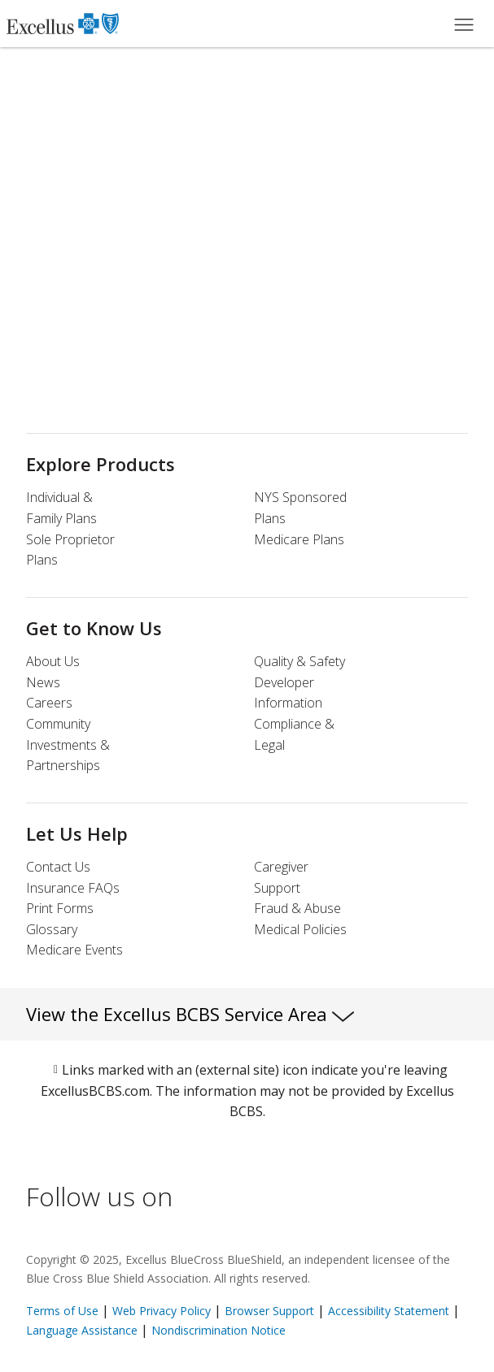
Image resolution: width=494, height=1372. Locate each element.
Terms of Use (62, 1310)
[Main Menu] (463, 23)
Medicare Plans (299, 539)
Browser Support (269, 1310)
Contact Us (58, 867)
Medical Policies (300, 929)
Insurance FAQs (73, 888)
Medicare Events (74, 950)
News (43, 682)
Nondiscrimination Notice (218, 1330)
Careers (49, 703)
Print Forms (60, 908)
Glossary (51, 929)
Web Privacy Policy (161, 1310)
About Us (53, 661)
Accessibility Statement (388, 1310)
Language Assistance (83, 1330)
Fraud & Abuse (297, 908)
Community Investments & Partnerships (68, 744)
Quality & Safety (299, 661)
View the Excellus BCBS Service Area (190, 1014)
